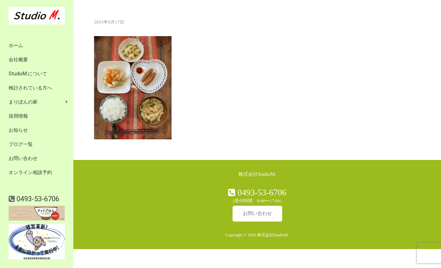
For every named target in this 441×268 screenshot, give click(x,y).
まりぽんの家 (23, 102)
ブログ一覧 (21, 144)
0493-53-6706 (37, 199)
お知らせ (18, 130)
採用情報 (18, 116)
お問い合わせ (23, 158)
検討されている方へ (30, 87)
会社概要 (18, 59)
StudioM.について (28, 73)
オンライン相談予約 (30, 172)
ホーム (16, 45)
